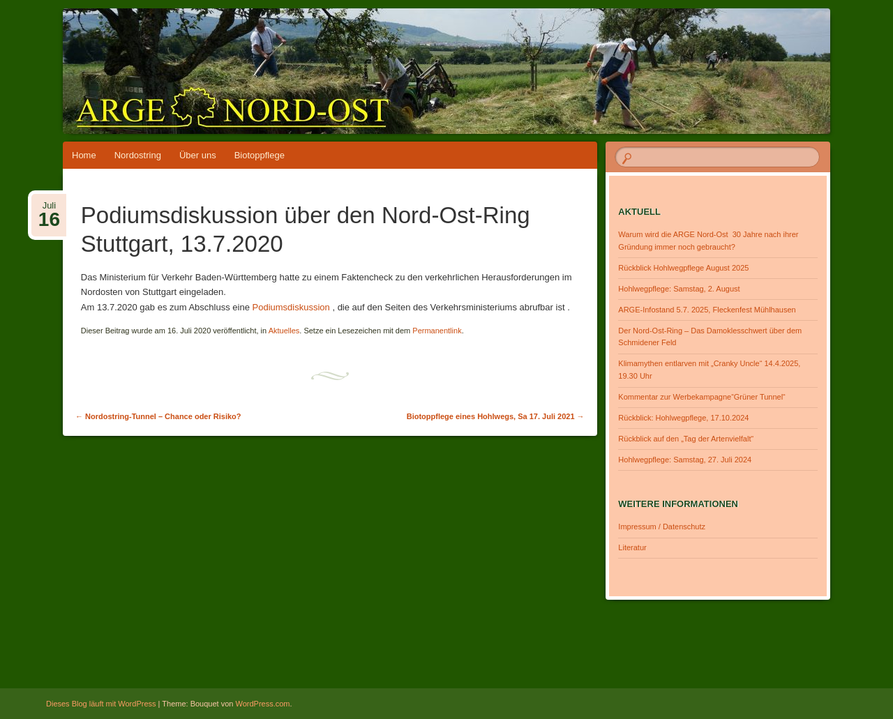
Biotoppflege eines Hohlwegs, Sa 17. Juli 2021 (496, 416)
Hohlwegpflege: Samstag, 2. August (679, 289)
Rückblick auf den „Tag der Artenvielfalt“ (685, 438)
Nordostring (137, 155)
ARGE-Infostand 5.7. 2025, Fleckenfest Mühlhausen (706, 309)
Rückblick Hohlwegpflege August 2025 (683, 268)
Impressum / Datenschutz (661, 526)
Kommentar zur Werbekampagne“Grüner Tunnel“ (701, 397)
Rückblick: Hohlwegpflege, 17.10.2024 (683, 418)
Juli (49, 210)
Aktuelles (284, 330)
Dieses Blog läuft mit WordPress (101, 703)
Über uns (197, 155)
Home (84, 155)
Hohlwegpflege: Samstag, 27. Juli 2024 (684, 459)
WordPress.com (263, 703)
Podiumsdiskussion (291, 307)
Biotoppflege (259, 155)
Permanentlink (436, 330)
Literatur (632, 547)
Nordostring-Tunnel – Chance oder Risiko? (158, 416)
